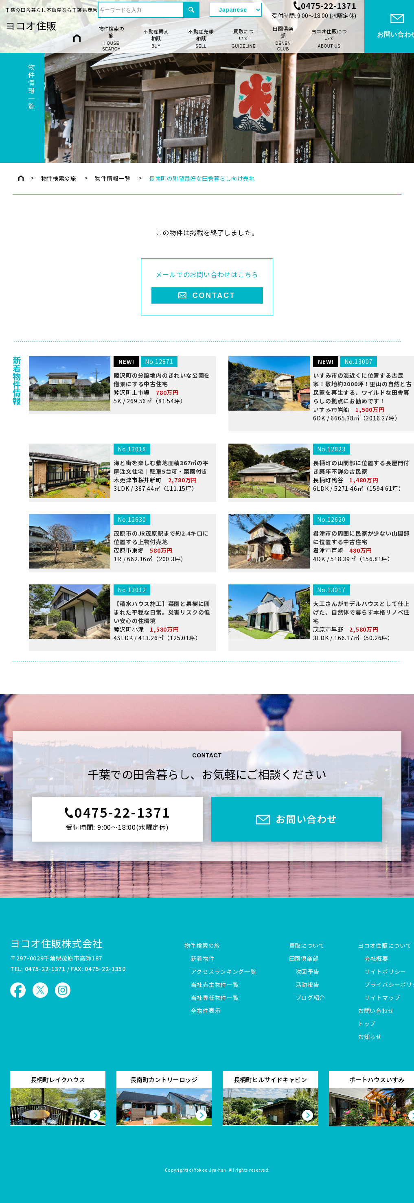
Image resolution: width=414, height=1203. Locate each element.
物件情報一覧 (112, 178)
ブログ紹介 (311, 998)
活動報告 (308, 985)
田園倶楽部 (283, 38)
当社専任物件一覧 (215, 998)
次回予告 (308, 972)
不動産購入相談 (156, 38)
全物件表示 (206, 1011)
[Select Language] (236, 10)
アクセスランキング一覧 (223, 972)
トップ (367, 1024)
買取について (244, 38)
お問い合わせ (376, 1011)
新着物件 (203, 959)
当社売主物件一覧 (215, 985)
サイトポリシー (385, 972)
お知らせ (370, 1037)
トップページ (21, 178)
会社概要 (376, 959)
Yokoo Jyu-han (210, 1170)
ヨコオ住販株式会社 (56, 943)
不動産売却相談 (201, 38)
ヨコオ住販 (31, 25)
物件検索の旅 (111, 38)
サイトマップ (382, 998)
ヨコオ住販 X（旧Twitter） (40, 990)
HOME (77, 38)
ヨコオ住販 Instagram (62, 990)
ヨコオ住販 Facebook (18, 990)
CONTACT (214, 295)
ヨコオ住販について (329, 38)
